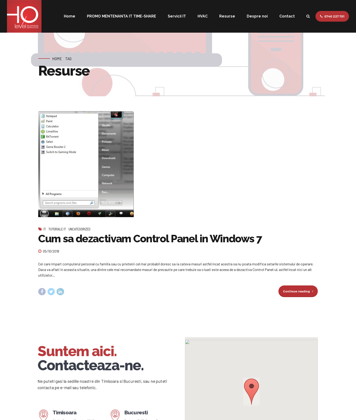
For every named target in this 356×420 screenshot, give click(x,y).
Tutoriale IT (57, 229)
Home (69, 16)
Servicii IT (177, 16)
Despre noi (257, 16)
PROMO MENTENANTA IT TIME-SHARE (121, 16)
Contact (287, 16)
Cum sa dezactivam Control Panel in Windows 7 (150, 239)
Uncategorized (79, 229)
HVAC (203, 16)
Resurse (227, 16)
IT (45, 229)
